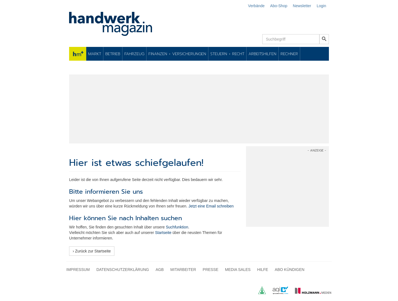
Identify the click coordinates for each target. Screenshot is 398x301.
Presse (210, 269)
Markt (94, 54)
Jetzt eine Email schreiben (211, 206)
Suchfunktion (177, 227)
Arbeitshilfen (262, 54)
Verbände (256, 6)
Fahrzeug (134, 54)
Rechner (289, 54)
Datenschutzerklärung (122, 269)
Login (321, 6)
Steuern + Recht (227, 54)
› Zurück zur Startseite (92, 251)
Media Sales (238, 269)
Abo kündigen (289, 269)
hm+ (78, 54)
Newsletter (302, 6)
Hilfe (262, 269)
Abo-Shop (278, 6)
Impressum (78, 269)
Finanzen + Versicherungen (177, 54)
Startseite (163, 232)
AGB (160, 269)
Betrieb (112, 54)
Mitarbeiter (183, 269)
